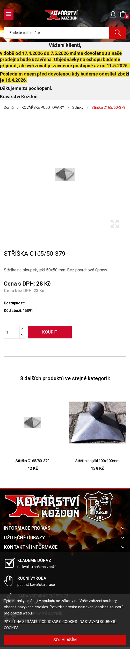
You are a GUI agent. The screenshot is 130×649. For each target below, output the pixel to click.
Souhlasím (65, 639)
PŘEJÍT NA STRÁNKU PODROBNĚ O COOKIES (41, 622)
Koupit (49, 332)
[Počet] (11, 332)
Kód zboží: (13, 311)
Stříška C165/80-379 (32, 461)
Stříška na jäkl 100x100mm (97, 461)
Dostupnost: (14, 303)
